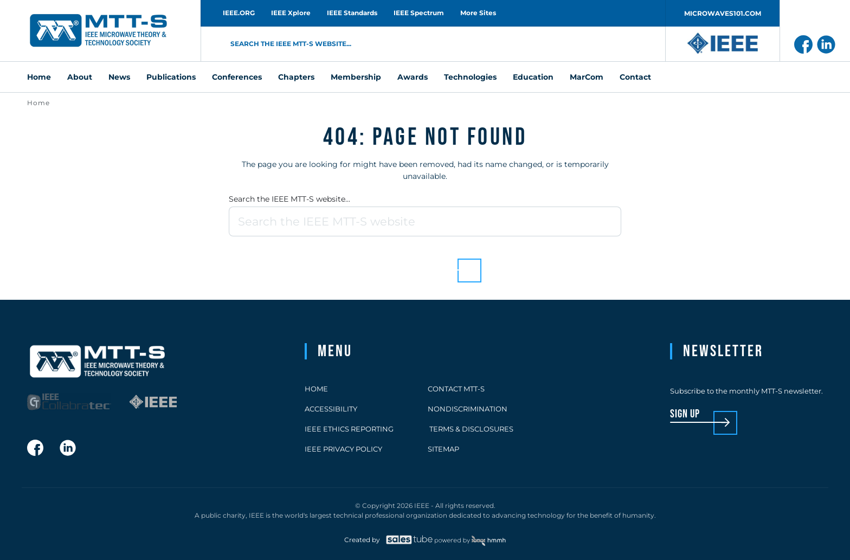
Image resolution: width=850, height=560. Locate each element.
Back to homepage (406, 262)
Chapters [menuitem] (296, 77)
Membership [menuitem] (356, 77)
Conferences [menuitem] (237, 77)
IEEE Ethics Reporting (349, 428)
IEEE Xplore (291, 13)
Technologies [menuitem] (470, 77)
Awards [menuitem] (412, 77)
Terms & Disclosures (470, 428)
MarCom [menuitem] (586, 77)
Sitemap (443, 449)
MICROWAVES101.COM (722, 13)
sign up (685, 414)
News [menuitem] (119, 77)
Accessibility (331, 408)
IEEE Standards (352, 13)
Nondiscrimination (467, 408)
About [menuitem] (79, 77)
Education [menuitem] (533, 77)
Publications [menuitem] (171, 77)
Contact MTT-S (456, 388)
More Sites (478, 13)
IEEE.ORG (239, 13)
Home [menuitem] (39, 77)
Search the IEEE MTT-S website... (289, 199)
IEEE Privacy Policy (343, 449)
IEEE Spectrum (419, 13)
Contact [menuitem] (635, 77)
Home (38, 103)
